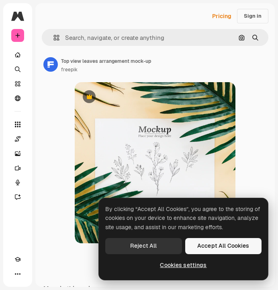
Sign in (253, 15)
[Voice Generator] (17, 182)
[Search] (17, 69)
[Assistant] (17, 197)
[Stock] (17, 83)
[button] (53, 38)
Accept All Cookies (223, 245)
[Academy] (17, 259)
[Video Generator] (17, 168)
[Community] (17, 98)
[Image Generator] (17, 153)
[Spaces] (17, 139)
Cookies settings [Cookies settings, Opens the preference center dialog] (183, 265)
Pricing (221, 16)
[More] (17, 273)
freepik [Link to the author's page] (69, 69)
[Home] (17, 54)
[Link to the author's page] (50, 64)
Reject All (143, 245)
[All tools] (17, 124)
